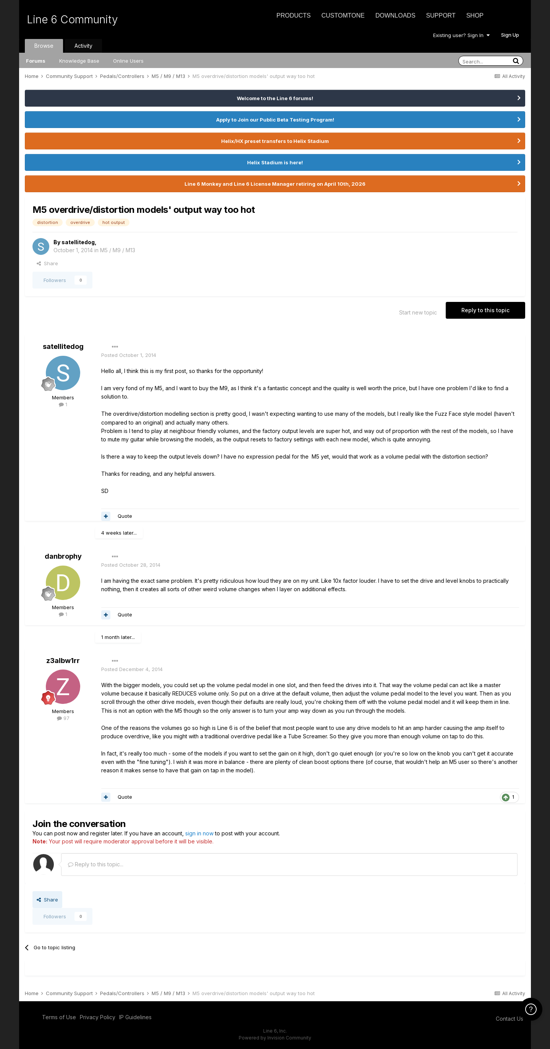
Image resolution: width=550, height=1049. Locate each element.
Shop (475, 15)
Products (294, 15)
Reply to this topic (485, 310)
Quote (125, 516)
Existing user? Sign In (461, 35)
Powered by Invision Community (275, 1038)
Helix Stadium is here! (275, 162)
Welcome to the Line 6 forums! (275, 98)
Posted (128, 355)
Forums (35, 61)
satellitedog (78, 242)
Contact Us (509, 1018)
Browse (43, 45)
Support (441, 15)
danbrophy (63, 556)
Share (47, 263)
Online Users (128, 61)
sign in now (199, 833)
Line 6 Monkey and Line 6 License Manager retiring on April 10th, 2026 (275, 184)
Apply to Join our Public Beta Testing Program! (275, 120)
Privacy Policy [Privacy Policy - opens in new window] (97, 1017)
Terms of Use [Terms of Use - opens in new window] (59, 1017)
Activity (83, 45)
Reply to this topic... (95, 864)
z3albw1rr (63, 661)
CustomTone (342, 15)
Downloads (395, 15)
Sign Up (510, 35)
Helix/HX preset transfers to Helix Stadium (275, 141)
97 (63, 718)
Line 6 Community (72, 19)
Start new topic (418, 312)
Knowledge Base (79, 61)
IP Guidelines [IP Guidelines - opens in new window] (135, 1017)
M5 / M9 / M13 (117, 250)
